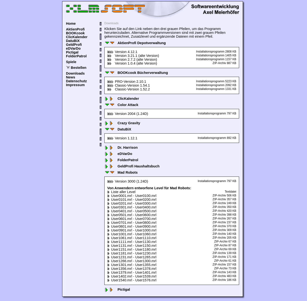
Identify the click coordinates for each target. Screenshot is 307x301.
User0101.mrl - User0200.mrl (131, 199)
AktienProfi (75, 29)
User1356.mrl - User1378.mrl (131, 269)
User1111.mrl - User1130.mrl (131, 242)
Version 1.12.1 (122, 138)
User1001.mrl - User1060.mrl (131, 234)
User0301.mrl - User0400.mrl (131, 207)
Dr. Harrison (121, 147)
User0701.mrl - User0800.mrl (131, 222)
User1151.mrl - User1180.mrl (131, 249)
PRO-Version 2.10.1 (126, 81)
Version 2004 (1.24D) (127, 114)
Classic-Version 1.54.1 (128, 85)
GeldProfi (74, 45)
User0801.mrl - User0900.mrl (131, 226)
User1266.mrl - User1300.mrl (131, 261)
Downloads (75, 73)
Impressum (75, 85)
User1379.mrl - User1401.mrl (131, 272)
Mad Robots (121, 172)
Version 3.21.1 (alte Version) (133, 56)
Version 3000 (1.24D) (127, 181)
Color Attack (121, 105)
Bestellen (78, 68)
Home (71, 23)
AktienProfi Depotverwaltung (135, 43)
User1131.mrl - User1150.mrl (131, 246)
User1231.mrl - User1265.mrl (131, 257)
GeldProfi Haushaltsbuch (131, 166)
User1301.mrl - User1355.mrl (131, 265)
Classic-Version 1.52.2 (128, 89)
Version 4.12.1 (122, 52)
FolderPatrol (76, 56)
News (70, 77)
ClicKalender (77, 37)
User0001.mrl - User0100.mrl (131, 196)
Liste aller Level (121, 192)
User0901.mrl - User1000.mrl (131, 230)
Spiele (71, 62)
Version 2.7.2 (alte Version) (132, 59)
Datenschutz (76, 81)
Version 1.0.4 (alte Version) (132, 63)
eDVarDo (73, 48)
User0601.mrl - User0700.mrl (131, 219)
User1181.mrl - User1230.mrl (131, 253)
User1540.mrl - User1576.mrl (131, 280)
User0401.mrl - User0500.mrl (131, 211)
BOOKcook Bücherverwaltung (136, 73)
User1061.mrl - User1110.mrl (131, 238)
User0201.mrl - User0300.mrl (131, 203)
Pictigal (72, 52)
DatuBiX (73, 41)
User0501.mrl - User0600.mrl (131, 215)
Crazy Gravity (122, 123)
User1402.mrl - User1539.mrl (131, 276)
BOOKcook (75, 33)
